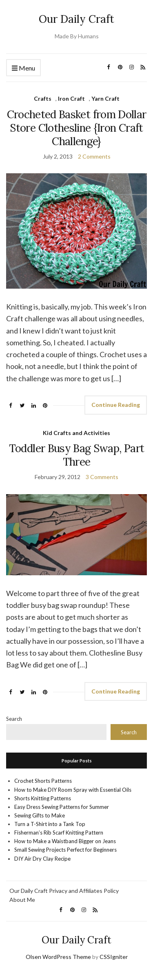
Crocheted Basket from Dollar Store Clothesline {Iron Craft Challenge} (76, 128)
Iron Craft (71, 98)
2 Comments (94, 156)
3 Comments (102, 476)
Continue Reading (115, 404)
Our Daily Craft (76, 19)
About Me (22, 899)
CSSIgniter (114, 956)
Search (14, 719)
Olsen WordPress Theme (58, 956)
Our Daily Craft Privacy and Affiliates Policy (64, 890)
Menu (23, 68)
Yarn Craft (105, 98)
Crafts (42, 98)
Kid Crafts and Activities (76, 432)
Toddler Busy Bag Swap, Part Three (76, 455)
